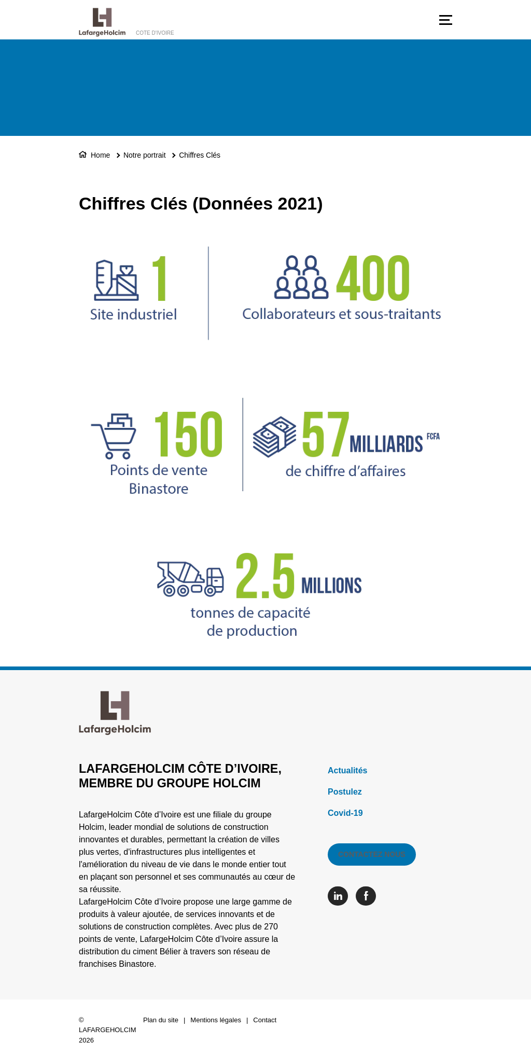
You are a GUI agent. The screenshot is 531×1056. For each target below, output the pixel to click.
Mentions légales (215, 1020)
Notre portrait (144, 155)
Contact (264, 1020)
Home (100, 155)
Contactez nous (372, 854)
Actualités (347, 770)
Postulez (345, 791)
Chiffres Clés (199, 155)
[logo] (102, 22)
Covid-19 (345, 813)
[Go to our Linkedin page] (340, 896)
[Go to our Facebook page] (368, 896)
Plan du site (160, 1020)
